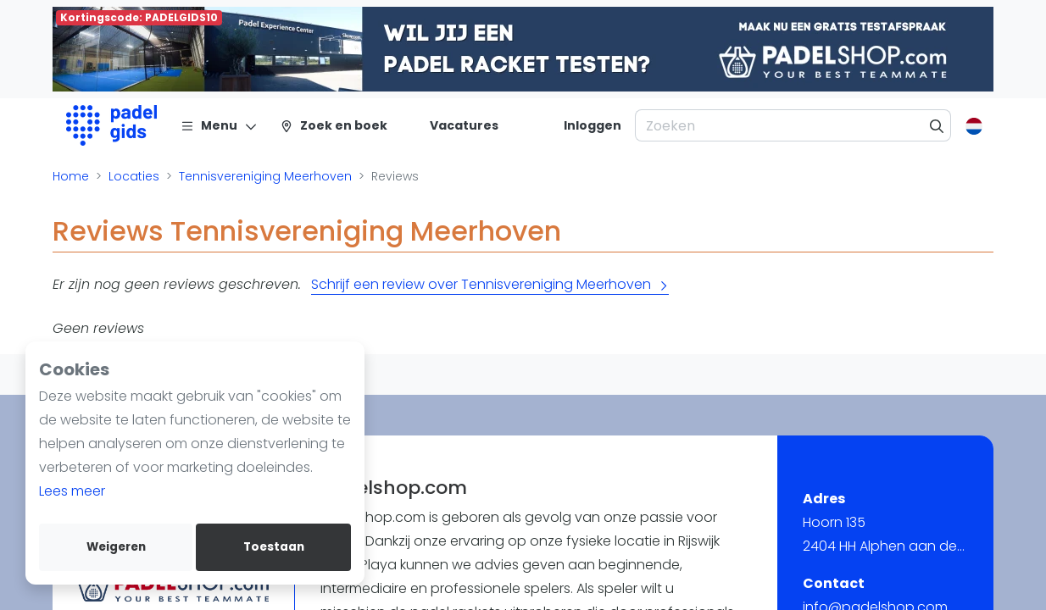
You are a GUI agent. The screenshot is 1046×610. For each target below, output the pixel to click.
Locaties (133, 176)
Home (71, 176)
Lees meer (72, 491)
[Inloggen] (592, 125)
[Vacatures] (454, 125)
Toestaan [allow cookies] (273, 547)
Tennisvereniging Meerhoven (265, 176)
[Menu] (219, 125)
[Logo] (111, 125)
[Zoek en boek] (334, 125)
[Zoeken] (937, 125)
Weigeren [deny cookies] (116, 547)
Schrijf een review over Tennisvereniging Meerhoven (490, 284)
